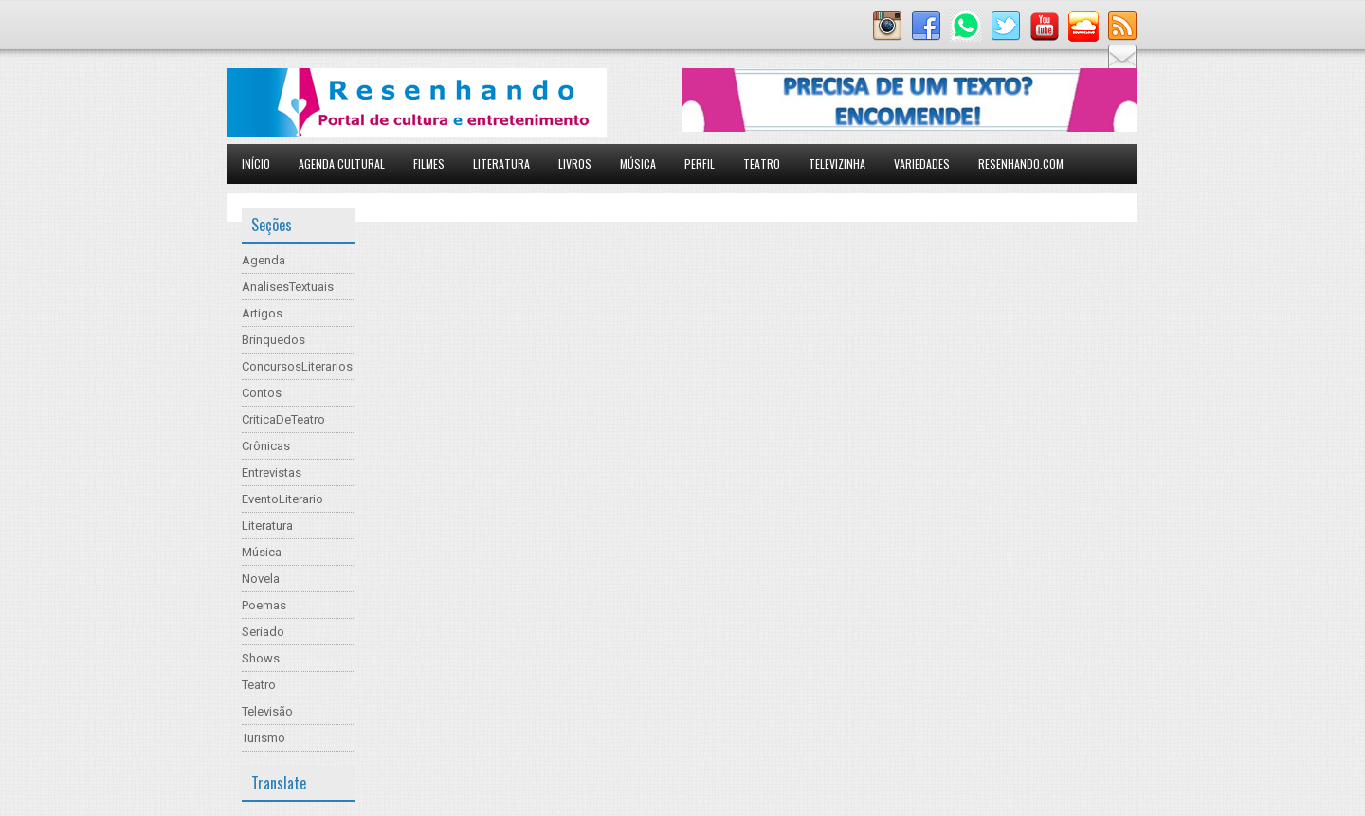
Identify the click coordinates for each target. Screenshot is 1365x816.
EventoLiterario (282, 499)
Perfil (699, 163)
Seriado (263, 632)
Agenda (263, 260)
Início (256, 163)
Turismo (263, 738)
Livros (575, 163)
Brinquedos (273, 340)
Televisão (267, 711)
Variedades (922, 163)
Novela (261, 578)
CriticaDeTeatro (283, 419)
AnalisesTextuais (288, 287)
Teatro (761, 163)
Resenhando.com (1021, 163)
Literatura (501, 163)
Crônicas (266, 446)
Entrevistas (271, 472)
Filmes (429, 163)
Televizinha (837, 163)
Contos (262, 393)
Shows (261, 658)
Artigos (262, 313)
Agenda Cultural (342, 163)
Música (638, 163)
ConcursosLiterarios (297, 366)
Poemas (264, 605)
